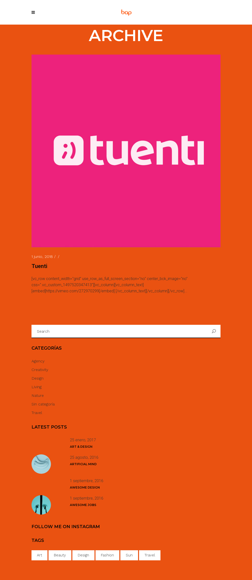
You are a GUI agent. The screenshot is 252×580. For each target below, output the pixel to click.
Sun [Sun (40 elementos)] (129, 555)
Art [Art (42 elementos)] (39, 555)
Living (37, 387)
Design (38, 378)
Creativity (40, 369)
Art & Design (81, 446)
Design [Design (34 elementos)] (83, 555)
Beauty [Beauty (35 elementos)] (60, 555)
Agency (38, 361)
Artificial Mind (83, 464)
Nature (38, 395)
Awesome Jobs (83, 505)
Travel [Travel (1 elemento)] (149, 555)
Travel (37, 412)
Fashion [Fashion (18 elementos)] (107, 555)
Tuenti (39, 266)
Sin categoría (43, 404)
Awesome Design (85, 487)
